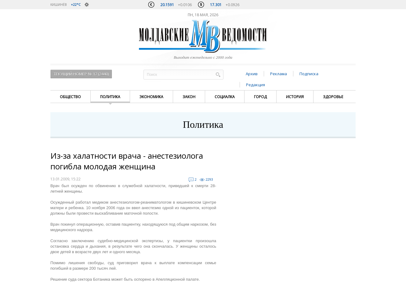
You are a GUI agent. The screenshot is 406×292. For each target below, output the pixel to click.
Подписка (308, 73)
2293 (209, 179)
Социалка (225, 96)
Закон (189, 96)
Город (260, 96)
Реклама (278, 73)
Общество (70, 96)
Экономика (151, 96)
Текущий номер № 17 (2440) (81, 74)
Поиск (218, 74)
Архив (252, 73)
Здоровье (333, 96)
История (295, 96)
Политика (110, 96)
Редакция (255, 84)
